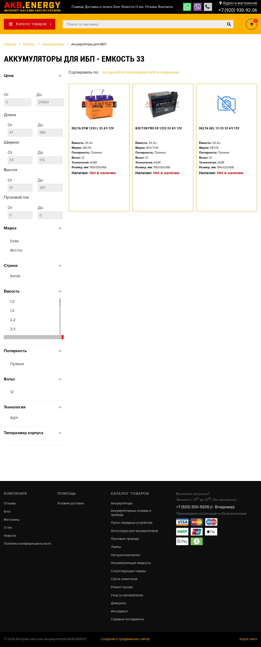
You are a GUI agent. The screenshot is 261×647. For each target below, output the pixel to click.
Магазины (11, 520)
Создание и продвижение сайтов (125, 639)
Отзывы (10, 503)
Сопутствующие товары (128, 571)
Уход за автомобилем (127, 595)
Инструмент (119, 611)
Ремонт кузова (122, 587)
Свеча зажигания (124, 579)
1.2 (12, 301)
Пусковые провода (125, 539)
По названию (167, 72)
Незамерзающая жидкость (131, 563)
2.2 (13, 320)
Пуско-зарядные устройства (131, 523)
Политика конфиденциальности (27, 544)
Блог (7, 512)
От (17, 99)
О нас (8, 528)
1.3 (12, 310)
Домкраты (118, 603)
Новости (10, 536)
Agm (14, 417)
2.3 (12, 329)
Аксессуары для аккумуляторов (134, 531)
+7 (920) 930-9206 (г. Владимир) (205, 507)
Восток (16, 250)
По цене (110, 72)
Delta (14, 241)
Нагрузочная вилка (125, 555)
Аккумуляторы (122, 503)
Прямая (17, 364)
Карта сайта (248, 639)
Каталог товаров (28, 23)
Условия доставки (70, 503)
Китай (15, 276)
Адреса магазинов (240, 3)
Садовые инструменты (127, 619)
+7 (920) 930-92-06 (237, 10)
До (50, 99)
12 (12, 392)
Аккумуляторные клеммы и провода (131, 513)
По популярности (136, 72)
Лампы (116, 547)
